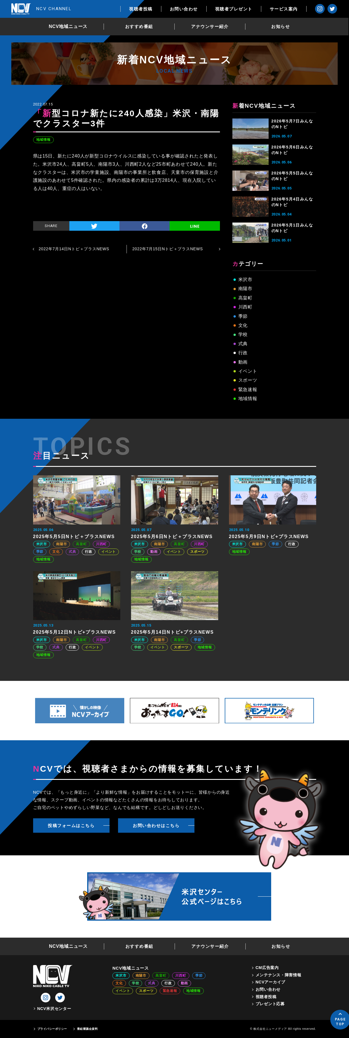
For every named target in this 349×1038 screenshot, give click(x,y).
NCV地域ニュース (68, 26)
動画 (243, 362)
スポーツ (247, 380)
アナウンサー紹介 (210, 26)
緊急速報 (247, 389)
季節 (243, 316)
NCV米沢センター (54, 1008)
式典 (243, 343)
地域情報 (43, 140)
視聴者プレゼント (234, 9)
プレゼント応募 (270, 1004)
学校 (243, 334)
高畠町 (245, 297)
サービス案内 (284, 9)
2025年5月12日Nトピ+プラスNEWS (74, 632)
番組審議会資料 (87, 1028)
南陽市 (245, 288)
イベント (247, 371)
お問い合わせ (184, 9)
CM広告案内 (267, 967)
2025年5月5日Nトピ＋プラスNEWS (74, 536)
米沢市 (245, 279)
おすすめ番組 (139, 26)
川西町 (245, 307)
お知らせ (280, 26)
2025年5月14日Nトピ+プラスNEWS (172, 632)
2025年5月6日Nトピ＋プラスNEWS (172, 536)
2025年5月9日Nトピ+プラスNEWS (269, 536)
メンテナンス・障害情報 (278, 975)
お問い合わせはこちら (156, 825)
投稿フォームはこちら (71, 825)
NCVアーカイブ (270, 982)
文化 (243, 325)
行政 (243, 352)
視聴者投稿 (141, 9)
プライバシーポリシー (52, 1028)
